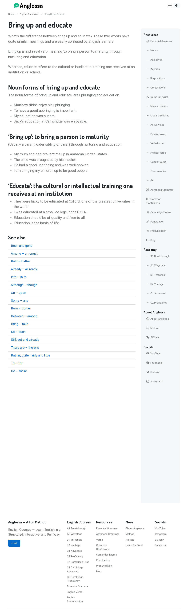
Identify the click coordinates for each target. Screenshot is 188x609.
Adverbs (153, 69)
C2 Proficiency (156, 302)
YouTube (153, 353)
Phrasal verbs (156, 152)
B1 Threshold (156, 274)
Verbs (99, 539)
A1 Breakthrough (158, 256)
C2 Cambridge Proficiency (75, 579)
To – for (17, 363)
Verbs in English (157, 97)
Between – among (24, 316)
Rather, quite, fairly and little (30, 355)
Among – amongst (24, 253)
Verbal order (155, 143)
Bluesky (152, 372)
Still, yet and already (25, 340)
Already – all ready (24, 269)
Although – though (24, 285)
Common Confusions (153, 201)
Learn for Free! (134, 545)
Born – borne (20, 308)
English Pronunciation (75, 599)
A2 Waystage (156, 265)
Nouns (152, 50)
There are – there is (25, 348)
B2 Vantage (155, 284)
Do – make (19, 371)
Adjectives (154, 59)
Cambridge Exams (158, 212)
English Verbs (74, 592)
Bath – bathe (20, 261)
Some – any (19, 301)
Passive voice (156, 134)
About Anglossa (157, 318)
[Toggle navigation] (170, 6)
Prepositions (155, 78)
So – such (18, 332)
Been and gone (21, 246)
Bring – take (19, 324)
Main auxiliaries (157, 106)
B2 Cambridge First (78, 562)
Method (152, 328)
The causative (156, 171)
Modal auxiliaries (157, 115)
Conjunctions (156, 87)
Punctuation (155, 221)
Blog (150, 240)
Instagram (154, 381)
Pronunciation (156, 230)
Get (150, 180)
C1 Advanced (156, 293)
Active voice (155, 124)
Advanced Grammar (159, 189)
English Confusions (29, 14)
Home (11, 14)
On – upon (18, 293)
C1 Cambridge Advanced (75, 569)
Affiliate (152, 337)
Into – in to (19, 277)
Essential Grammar (159, 41)
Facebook (154, 362)
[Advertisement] (160, 444)
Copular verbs (156, 161)
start (14, 543)
